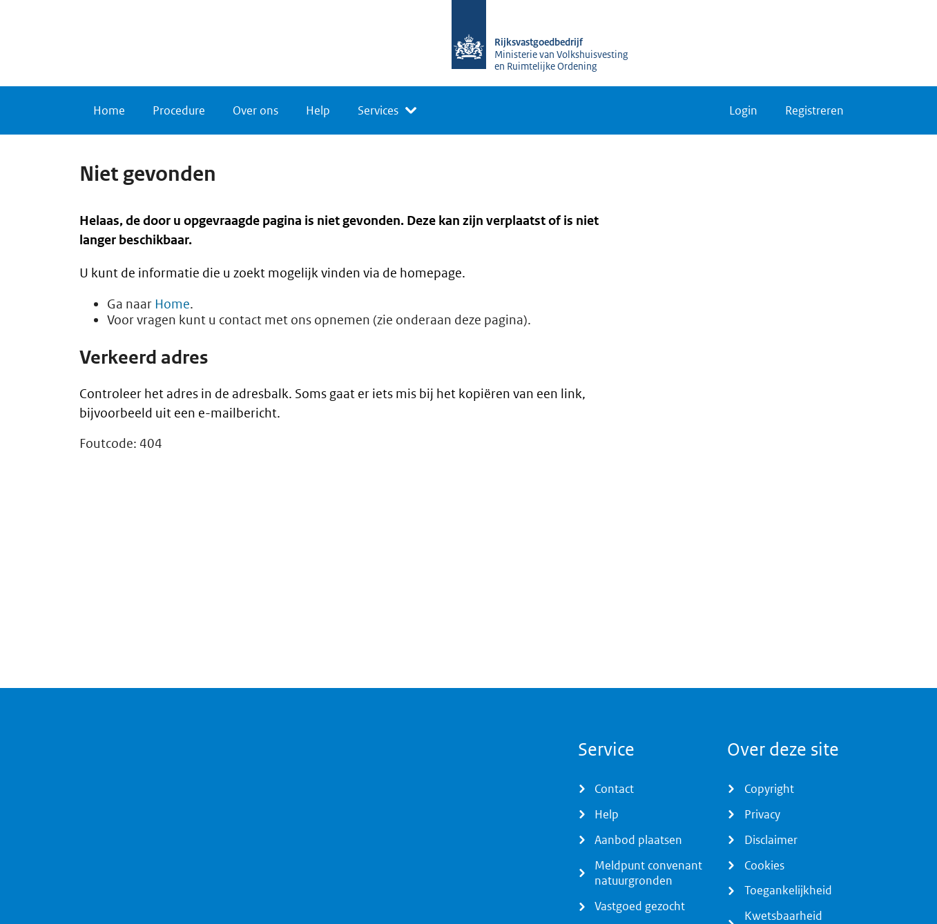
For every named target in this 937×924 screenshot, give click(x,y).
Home (109, 110)
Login (743, 110)
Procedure (179, 110)
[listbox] (387, 110)
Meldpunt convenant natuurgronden (648, 873)
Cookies (764, 865)
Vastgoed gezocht (640, 906)
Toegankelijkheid (788, 890)
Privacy (762, 814)
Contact (614, 788)
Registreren (814, 110)
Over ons (255, 110)
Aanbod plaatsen (638, 839)
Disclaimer (771, 839)
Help (318, 110)
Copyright (769, 788)
